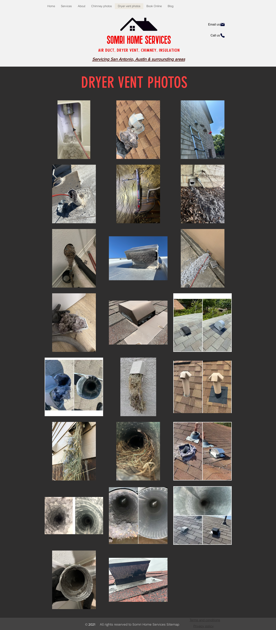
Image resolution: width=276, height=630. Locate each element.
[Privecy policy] (203, 626)
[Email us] (216, 24)
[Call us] (218, 35)
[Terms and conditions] (205, 620)
